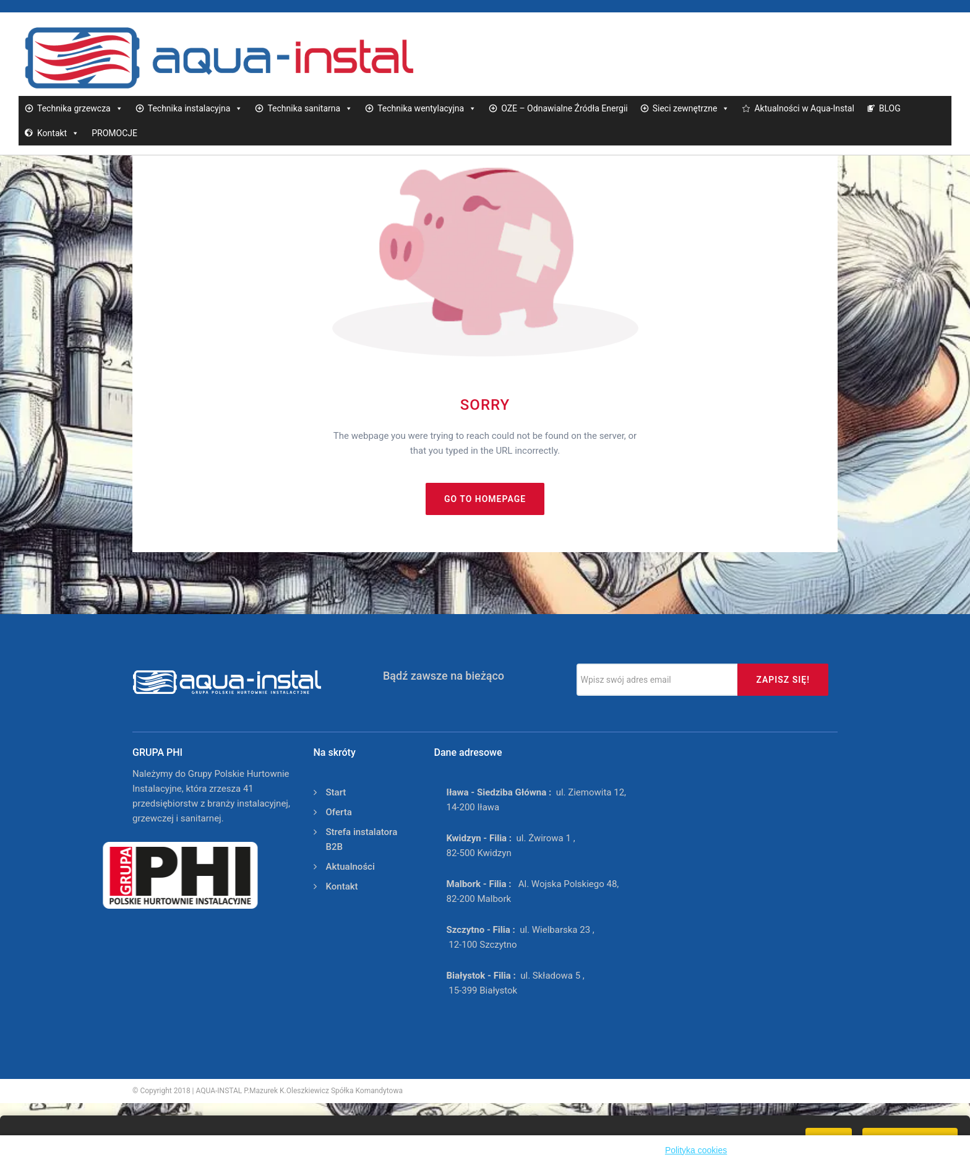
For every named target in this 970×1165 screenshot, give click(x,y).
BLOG (890, 108)
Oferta (339, 812)
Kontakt (58, 133)
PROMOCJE (114, 133)
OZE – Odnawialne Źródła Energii (564, 108)
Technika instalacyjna (195, 108)
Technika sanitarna (310, 108)
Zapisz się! (783, 680)
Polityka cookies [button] (696, 1150)
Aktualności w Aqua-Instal (804, 108)
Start (336, 792)
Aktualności (350, 866)
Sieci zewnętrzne (691, 108)
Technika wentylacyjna (426, 108)
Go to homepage (485, 499)
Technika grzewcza (80, 108)
